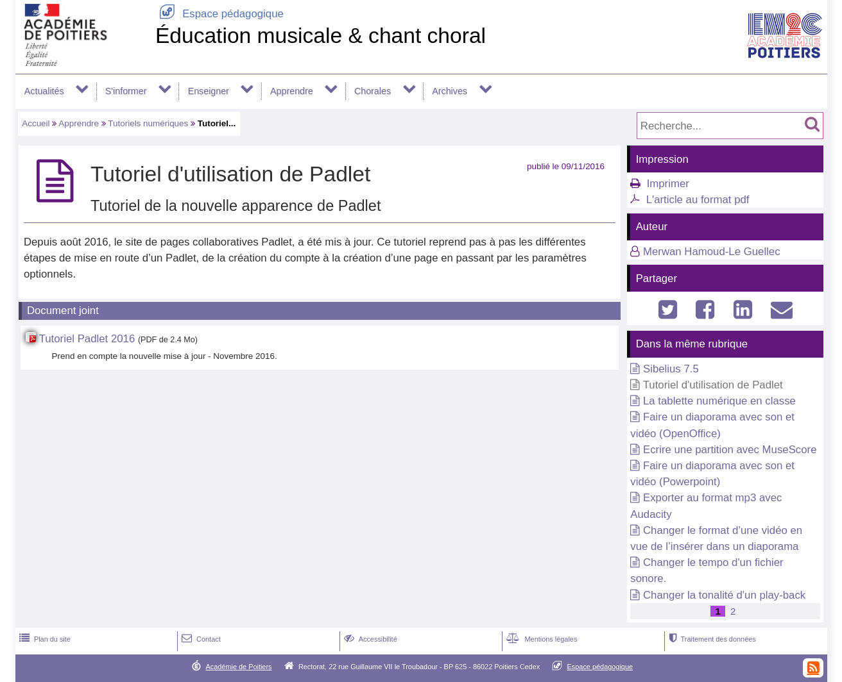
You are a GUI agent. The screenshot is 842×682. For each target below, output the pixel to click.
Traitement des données (710, 639)
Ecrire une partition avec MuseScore (730, 450)
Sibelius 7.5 (671, 369)
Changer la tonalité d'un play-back (724, 595)
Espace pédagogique (219, 14)
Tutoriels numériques (148, 123)
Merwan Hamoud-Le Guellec (711, 251)
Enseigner (208, 91)
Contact (200, 639)
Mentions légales (540, 639)
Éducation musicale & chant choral (320, 35)
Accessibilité (369, 639)
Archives (449, 91)
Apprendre (291, 91)
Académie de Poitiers (238, 666)
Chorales (372, 91)
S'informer (126, 91)
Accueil (35, 123)
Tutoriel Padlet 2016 (87, 339)
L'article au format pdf (698, 200)
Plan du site (44, 639)
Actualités (44, 91)
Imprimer (668, 184)
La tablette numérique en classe (719, 401)
